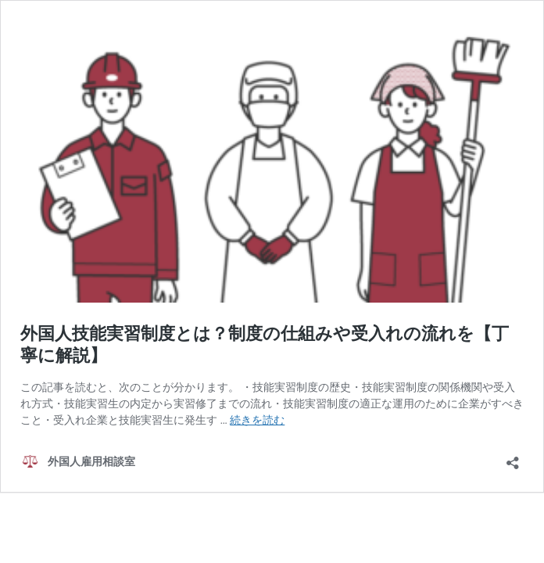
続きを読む (257, 420)
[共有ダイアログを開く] (513, 458)
